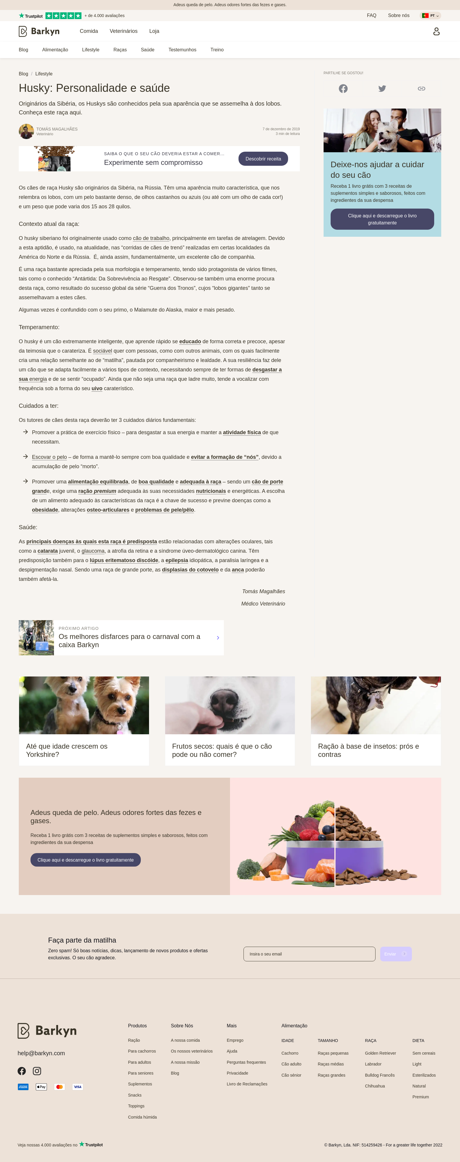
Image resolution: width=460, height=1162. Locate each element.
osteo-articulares (108, 510)
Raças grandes (331, 1075)
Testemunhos (182, 49)
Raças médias (331, 1064)
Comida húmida (142, 1117)
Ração (134, 1040)
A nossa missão (185, 1062)
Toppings (136, 1106)
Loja (154, 31)
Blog (23, 49)
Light (416, 1064)
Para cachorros (142, 1051)
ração (97, 491)
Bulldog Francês (380, 1075)
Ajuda (232, 1051)
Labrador (373, 1064)
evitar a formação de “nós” (224, 457)
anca (238, 570)
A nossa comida (185, 1040)
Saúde (147, 49)
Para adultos (139, 1062)
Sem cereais (423, 1053)
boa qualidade (156, 482)
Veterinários (124, 31)
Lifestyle (90, 49)
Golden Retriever (380, 1053)
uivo (97, 388)
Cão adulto (291, 1064)
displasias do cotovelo (190, 570)
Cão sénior (291, 1075)
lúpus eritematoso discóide (124, 560)
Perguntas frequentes (246, 1062)
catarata (48, 551)
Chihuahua (375, 1086)
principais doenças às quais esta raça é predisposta (91, 541)
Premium (420, 1097)
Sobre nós (399, 15)
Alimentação (55, 49)
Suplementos (140, 1084)
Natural (419, 1086)
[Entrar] (436, 31)
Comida (89, 31)
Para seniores (140, 1073)
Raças (120, 49)
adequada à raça (200, 482)
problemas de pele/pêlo (164, 510)
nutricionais (211, 491)
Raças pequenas (333, 1053)
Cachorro (289, 1053)
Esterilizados (424, 1075)
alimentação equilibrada (98, 482)
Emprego (235, 1040)
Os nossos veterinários (192, 1051)
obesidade (45, 510)
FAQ (371, 15)
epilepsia (176, 560)
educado (190, 341)
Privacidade (237, 1073)
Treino (217, 49)
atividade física (242, 432)
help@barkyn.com (41, 1053)
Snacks (135, 1095)
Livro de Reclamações (247, 1084)
